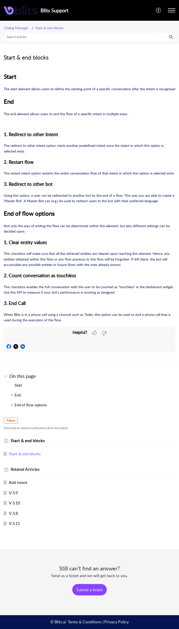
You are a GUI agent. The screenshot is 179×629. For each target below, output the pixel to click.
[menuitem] (158, 10)
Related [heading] (25, 469)
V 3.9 (13, 493)
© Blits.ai (58, 622)
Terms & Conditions (85, 622)
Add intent (18, 482)
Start (18, 385)
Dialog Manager (16, 27)
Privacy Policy (116, 622)
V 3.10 (14, 503)
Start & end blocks (49, 27)
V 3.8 (13, 513)
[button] (158, 10)
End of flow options (31, 404)
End (18, 394)
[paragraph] (89, 197)
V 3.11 (14, 523)
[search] (89, 37)
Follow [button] (10, 420)
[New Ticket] (89, 589)
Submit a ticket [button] (89, 589)
